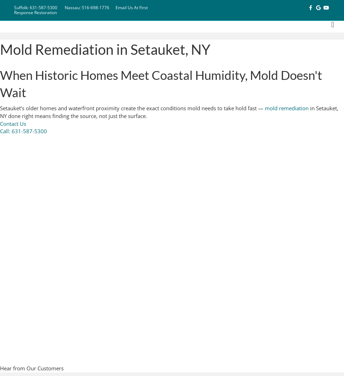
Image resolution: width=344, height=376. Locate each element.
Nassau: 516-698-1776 (87, 8)
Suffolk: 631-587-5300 (35, 8)
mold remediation (287, 108)
